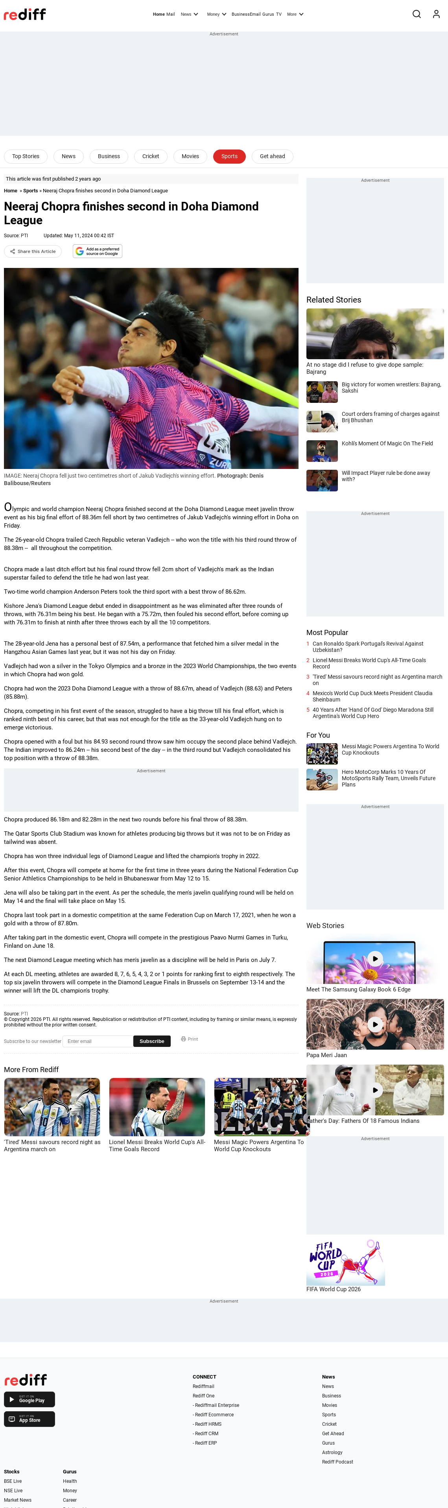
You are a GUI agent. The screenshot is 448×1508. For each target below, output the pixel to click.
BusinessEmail (246, 14)
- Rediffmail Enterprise (216, 1405)
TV (279, 14)
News (189, 14)
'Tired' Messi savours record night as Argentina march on (377, 680)
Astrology (332, 1452)
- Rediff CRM (205, 1433)
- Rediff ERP (205, 1443)
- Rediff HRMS (207, 1424)
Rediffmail (203, 1386)
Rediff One (203, 1396)
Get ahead (272, 156)
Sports (229, 156)
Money (217, 14)
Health (70, 1481)
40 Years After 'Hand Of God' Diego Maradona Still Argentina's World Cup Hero (373, 713)
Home (159, 14)
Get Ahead (333, 1433)
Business (109, 156)
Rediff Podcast (337, 1462)
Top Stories (25, 156)
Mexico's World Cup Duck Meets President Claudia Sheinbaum (373, 696)
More (295, 14)
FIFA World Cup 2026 (333, 1289)
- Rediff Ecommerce (213, 1415)
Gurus (268, 14)
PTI (24, 235)
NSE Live (13, 1490)
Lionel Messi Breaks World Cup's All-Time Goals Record (369, 663)
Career (70, 1500)
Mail (170, 14)
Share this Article (33, 251)
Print (189, 1039)
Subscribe (152, 1041)
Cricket (150, 156)
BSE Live (13, 1481)
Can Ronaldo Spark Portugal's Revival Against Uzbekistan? (368, 646)
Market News (17, 1500)
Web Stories (325, 925)
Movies (190, 156)
